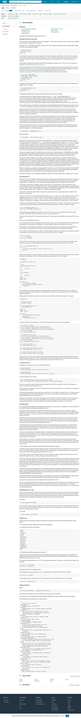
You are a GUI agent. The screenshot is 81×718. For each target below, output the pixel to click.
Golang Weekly (71, 710)
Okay (67, 715)
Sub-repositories (39, 702)
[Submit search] (40, 2)
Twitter (69, 699)
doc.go (20, 681)
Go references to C (25, 30)
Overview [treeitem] (5, 28)
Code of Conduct (55, 710)
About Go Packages (40, 704)
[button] (8, 14)
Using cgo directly (55, 32)
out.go (51, 681)
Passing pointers (25, 33)
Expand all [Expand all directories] (77, 685)
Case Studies (6, 702)
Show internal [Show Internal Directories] (71, 685)
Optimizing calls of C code (57, 28)
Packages (66, 1)
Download (54, 699)
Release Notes (55, 706)
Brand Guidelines (55, 708)
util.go (66, 679)
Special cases (54, 30)
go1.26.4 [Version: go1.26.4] (5, 10)
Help (21, 708)
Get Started (23, 697)
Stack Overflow (23, 704)
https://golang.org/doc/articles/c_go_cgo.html (34, 64)
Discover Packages (5, 5)
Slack (69, 704)
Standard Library (39, 699)
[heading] (5, 2)
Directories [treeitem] (5, 34)
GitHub (69, 702)
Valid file (12, 14)
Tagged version (37, 14)
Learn (52, 1)
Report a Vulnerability (13, 18)
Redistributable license (25, 14)
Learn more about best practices (59, 14)
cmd (20, 5)
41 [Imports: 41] (40, 10)
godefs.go (37, 681)
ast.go (20, 679)
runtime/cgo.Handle (28, 479)
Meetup (69, 708)
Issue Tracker (54, 704)
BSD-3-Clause (33, 10)
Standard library (14, 5)
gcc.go (36, 679)
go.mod (13, 14)
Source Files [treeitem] (5, 31)
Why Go (45, 2)
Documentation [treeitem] (6, 26)
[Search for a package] (24, 2)
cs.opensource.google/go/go (13, 16)
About (53, 697)
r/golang (69, 706)
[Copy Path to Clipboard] (24, 5)
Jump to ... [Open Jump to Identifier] (5, 23)
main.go (52, 679)
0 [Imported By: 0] (48, 10)
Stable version (47, 14)
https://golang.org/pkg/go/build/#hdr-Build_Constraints (31, 71)
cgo (23, 5)
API (20, 706)
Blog (52, 702)
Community (74, 2)
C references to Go (25, 32)
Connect (70, 697)
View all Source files (74, 676)
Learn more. (61, 715)
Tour (20, 702)
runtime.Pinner (37, 433)
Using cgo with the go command (28, 28)
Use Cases (6, 699)
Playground (22, 699)
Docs (59, 2)
